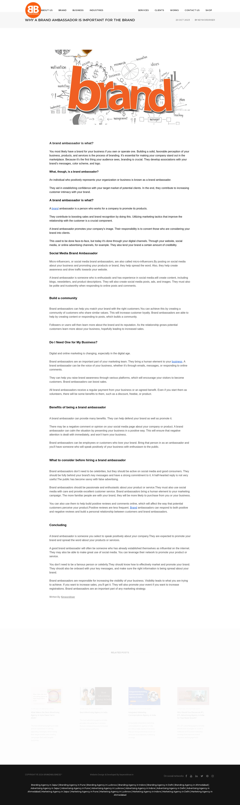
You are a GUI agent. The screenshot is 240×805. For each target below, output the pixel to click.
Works (172, 6)
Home (33, 6)
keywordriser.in (127, 774)
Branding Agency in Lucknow (102, 785)
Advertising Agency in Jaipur (45, 788)
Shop (206, 6)
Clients (157, 6)
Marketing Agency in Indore (146, 791)
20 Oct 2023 (183, 20)
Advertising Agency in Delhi (171, 788)
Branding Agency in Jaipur (44, 785)
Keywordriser (206, 20)
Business (80, 6)
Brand (65, 6)
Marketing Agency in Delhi (176, 791)
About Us (49, 6)
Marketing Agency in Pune (84, 791)
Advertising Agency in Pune (75, 788)
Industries (99, 6)
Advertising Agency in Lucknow (108, 788)
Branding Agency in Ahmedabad (191, 785)
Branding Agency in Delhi (160, 785)
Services (141, 6)
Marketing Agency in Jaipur (56, 791)
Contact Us (189, 6)
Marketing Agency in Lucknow (115, 791)
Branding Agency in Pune (72, 785)
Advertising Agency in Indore (140, 788)
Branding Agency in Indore (132, 785)
